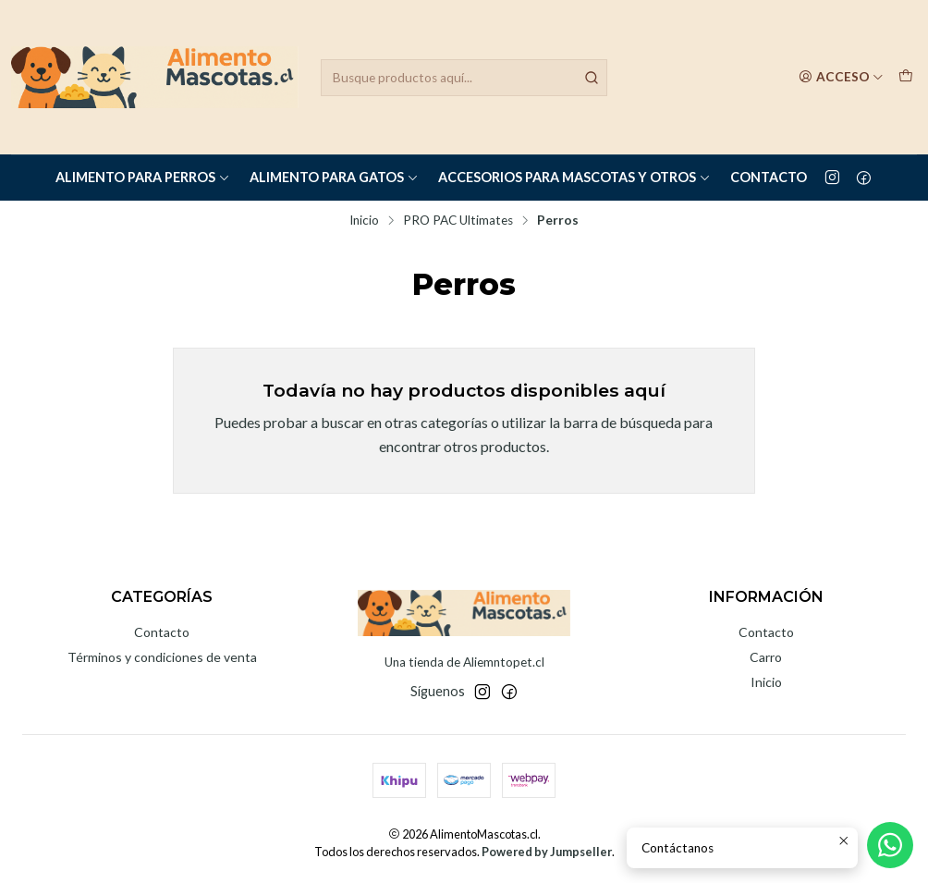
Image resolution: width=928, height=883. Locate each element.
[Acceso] (841, 77)
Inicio (364, 221)
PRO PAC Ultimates (458, 221)
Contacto (768, 177)
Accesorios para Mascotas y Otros (574, 177)
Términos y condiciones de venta (162, 657)
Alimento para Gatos (334, 177)
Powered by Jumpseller (547, 851)
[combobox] (464, 77)
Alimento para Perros (142, 177)
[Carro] (906, 77)
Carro (766, 657)
